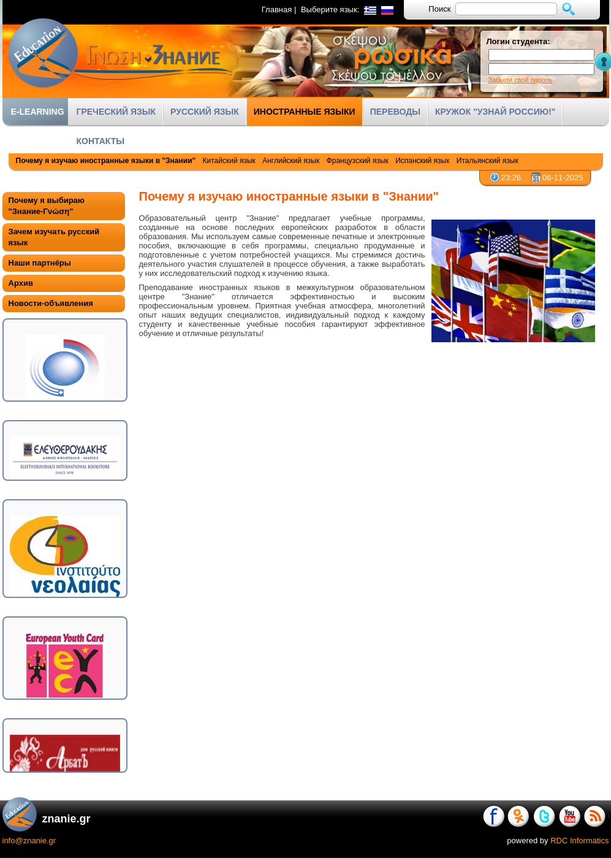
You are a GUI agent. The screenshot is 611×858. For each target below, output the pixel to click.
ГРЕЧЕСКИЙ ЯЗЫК (116, 112)
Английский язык (290, 160)
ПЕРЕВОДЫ (395, 112)
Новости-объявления (51, 303)
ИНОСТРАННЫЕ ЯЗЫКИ (304, 112)
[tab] (63, 206)
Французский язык (358, 160)
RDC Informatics (579, 840)
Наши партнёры (40, 262)
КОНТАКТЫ (100, 141)
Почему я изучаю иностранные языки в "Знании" (106, 160)
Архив (21, 283)
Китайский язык (229, 160)
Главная (277, 9)
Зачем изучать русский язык (54, 237)
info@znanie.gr (29, 840)
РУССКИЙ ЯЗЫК (204, 112)
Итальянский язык (487, 160)
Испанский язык (422, 160)
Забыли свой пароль (520, 79)
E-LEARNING (37, 112)
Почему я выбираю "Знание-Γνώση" (47, 206)
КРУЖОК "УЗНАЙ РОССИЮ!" (495, 112)
